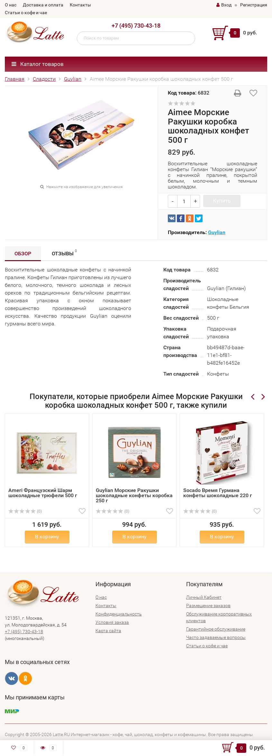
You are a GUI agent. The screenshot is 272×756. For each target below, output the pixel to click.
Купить (222, 200)
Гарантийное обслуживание (215, 629)
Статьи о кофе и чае (26, 12)
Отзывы (64, 253)
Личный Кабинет (204, 597)
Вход (223, 4)
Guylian (72, 79)
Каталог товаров (38, 64)
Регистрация (253, 4)
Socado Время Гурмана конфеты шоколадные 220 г (217, 492)
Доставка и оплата (43, 4)
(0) (25, 511)
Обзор (22, 253)
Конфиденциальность (118, 613)
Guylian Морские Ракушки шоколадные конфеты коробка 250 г (134, 495)
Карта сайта (108, 630)
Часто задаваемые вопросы (216, 637)
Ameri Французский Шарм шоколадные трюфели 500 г (42, 492)
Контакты (80, 4)
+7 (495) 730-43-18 (136, 25)
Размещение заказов (208, 605)
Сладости (44, 79)
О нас (10, 4)
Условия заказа (112, 622)
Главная (14, 79)
